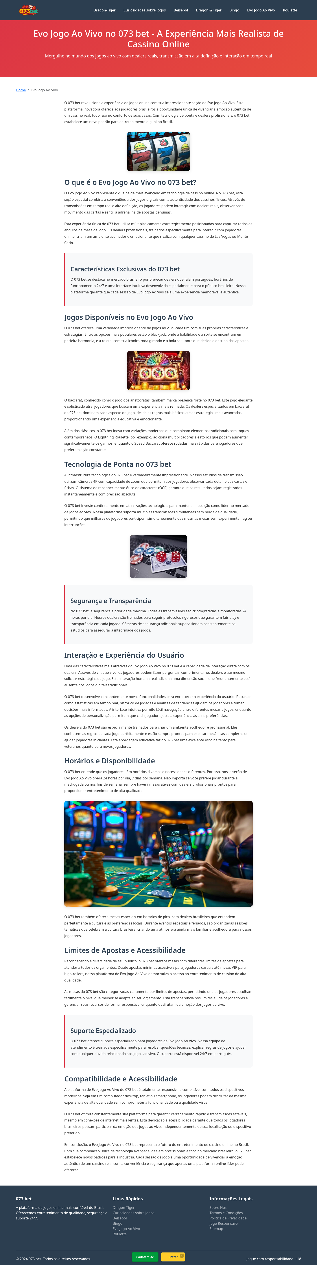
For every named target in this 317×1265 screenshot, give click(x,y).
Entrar (173, 1257)
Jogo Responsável (224, 1223)
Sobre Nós (218, 1207)
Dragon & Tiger (208, 10)
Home (21, 90)
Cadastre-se (145, 1257)
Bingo (234, 10)
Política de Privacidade (228, 1218)
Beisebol (181, 10)
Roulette (290, 10)
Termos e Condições (226, 1212)
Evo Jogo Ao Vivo (261, 10)
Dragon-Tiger (104, 10)
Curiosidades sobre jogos (144, 10)
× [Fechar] (181, 1256)
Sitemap (216, 1228)
